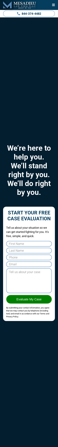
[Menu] (53, 5)
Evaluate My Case (28, 299)
